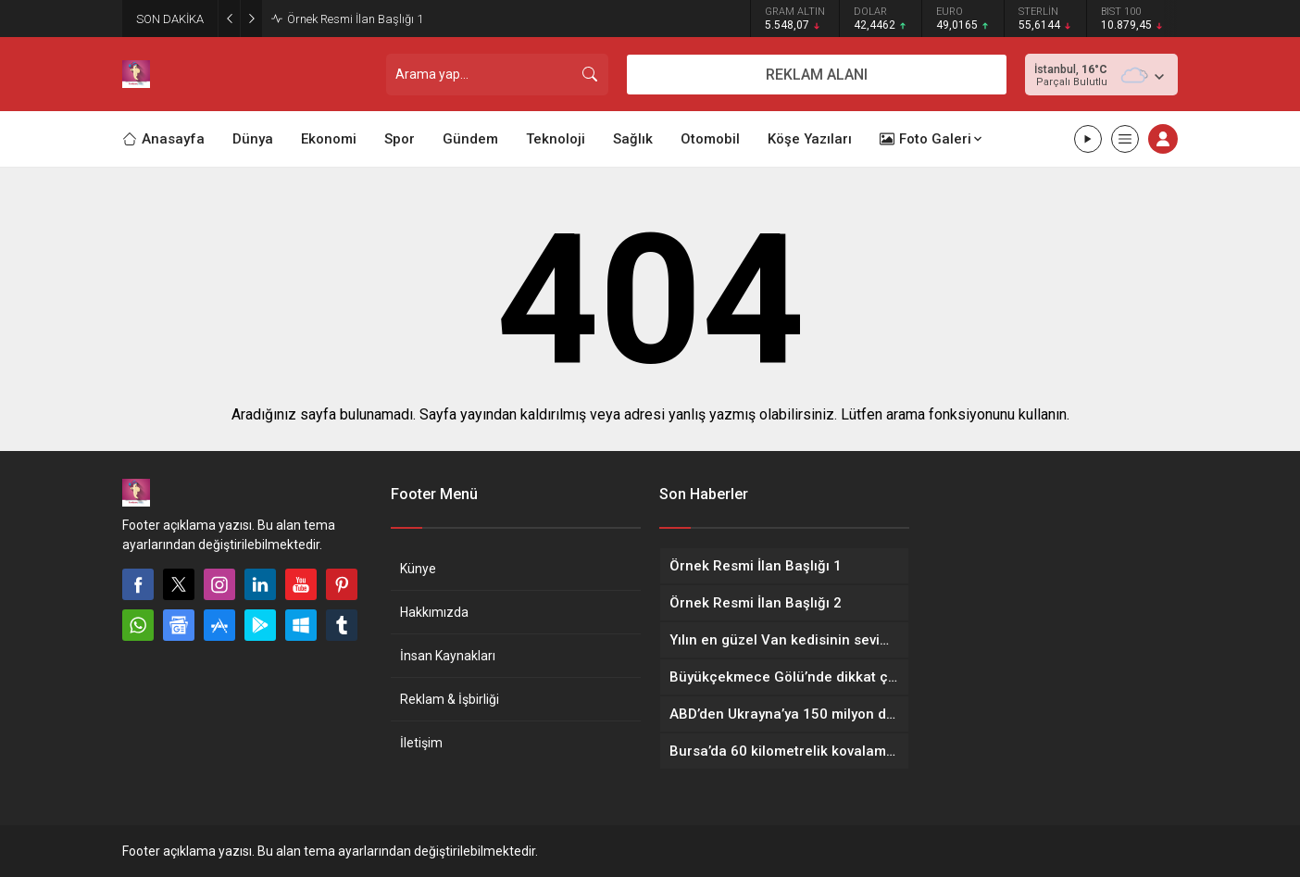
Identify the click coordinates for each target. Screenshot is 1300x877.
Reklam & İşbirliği (449, 699)
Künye (418, 568)
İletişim (421, 742)
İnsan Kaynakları (447, 655)
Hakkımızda (434, 612)
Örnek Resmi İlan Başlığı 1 (355, 19)
